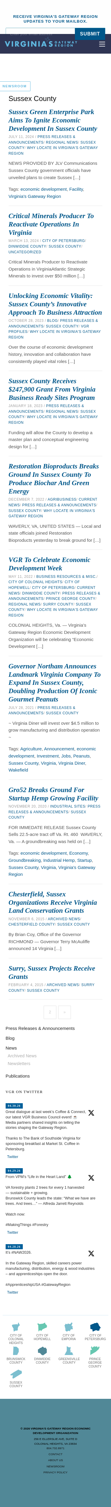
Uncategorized (25, 252)
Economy (78, 853)
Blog (52, 321)
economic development (43, 189)
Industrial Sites (67, 806)
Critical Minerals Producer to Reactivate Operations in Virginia (51, 224)
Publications (18, 1075)
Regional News (62, 142)
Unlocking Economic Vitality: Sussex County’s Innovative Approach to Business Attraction (55, 304)
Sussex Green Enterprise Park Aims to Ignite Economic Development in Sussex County (53, 120)
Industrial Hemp (59, 860)
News (11, 1047)
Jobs (66, 755)
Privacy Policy (55, 1472)
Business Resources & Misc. (66, 577)
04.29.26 (14, 1170)
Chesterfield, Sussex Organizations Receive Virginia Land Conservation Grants (53, 902)
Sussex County (65, 246)
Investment (48, 755)
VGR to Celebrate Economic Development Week (50, 564)
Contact (55, 1454)
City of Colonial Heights (35, 582)
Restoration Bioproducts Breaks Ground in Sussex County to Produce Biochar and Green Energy (54, 478)
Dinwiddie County (27, 246)
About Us (55, 1460)
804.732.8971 (55, 1448)
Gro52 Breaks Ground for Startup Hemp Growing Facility (53, 794)
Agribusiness (62, 499)
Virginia (48, 763)
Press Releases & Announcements (59, 505)
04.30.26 (14, 1105)
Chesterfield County (32, 924)
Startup (84, 860)
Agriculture (31, 748)
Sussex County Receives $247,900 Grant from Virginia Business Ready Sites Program (52, 389)
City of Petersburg (63, 241)
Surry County (58, 604)
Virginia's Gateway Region (35, 196)
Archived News (64, 919)
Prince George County (70, 599)
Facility (76, 189)
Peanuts (81, 755)
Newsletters (19, 1063)
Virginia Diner (71, 763)
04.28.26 (14, 1246)
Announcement (59, 748)
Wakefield (18, 769)
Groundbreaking (25, 860)
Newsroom (55, 1466)
